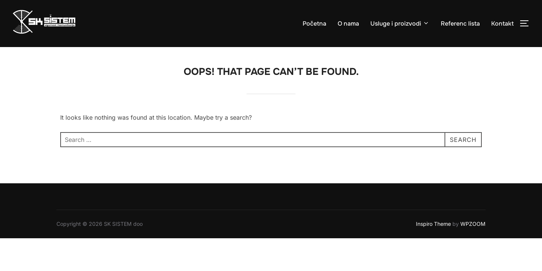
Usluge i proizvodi (399, 23)
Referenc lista (460, 23)
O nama (348, 23)
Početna (314, 23)
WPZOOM (473, 224)
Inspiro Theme (433, 224)
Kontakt (502, 23)
